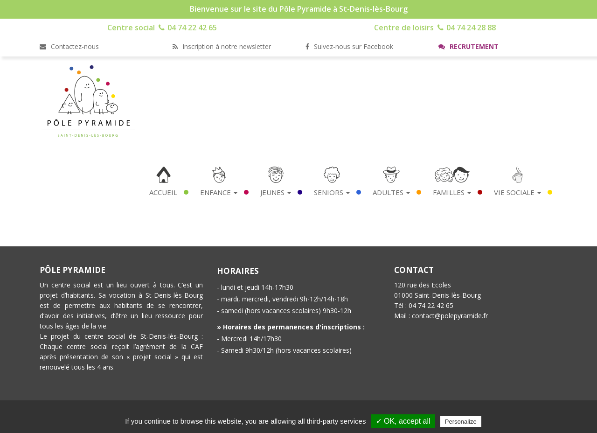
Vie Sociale (517, 192)
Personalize (461, 421)
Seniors (332, 192)
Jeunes (275, 192)
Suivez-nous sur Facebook (349, 46)
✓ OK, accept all (403, 421)
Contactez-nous (69, 46)
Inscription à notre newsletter (222, 46)
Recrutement (468, 46)
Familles (452, 192)
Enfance (218, 192)
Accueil (163, 192)
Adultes (391, 192)
